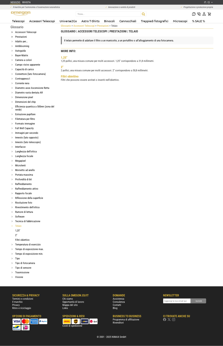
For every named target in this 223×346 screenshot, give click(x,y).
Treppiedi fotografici (154, 21)
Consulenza (119, 301)
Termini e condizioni (22, 298)
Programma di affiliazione (126, 319)
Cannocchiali (127, 21)
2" (62, 67)
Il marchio (17, 301)
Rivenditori (118, 322)
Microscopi (180, 21)
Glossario (66, 25)
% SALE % (198, 21)
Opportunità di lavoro (73, 301)
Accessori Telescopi (42, 21)
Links (65, 308)
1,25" (64, 57)
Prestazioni (103, 25)
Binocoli (109, 21)
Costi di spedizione (72, 325)
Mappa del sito (70, 304)
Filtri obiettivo (70, 76)
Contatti (117, 304)
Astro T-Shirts (90, 21)
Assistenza (118, 298)
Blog (115, 308)
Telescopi (18, 21)
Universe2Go (68, 21)
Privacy (16, 304)
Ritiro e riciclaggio (21, 308)
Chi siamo (67, 298)
